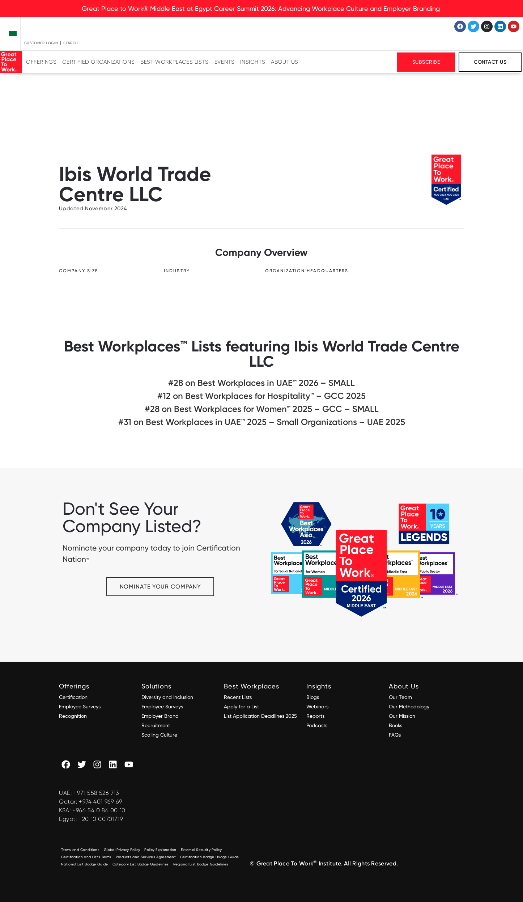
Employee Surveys (80, 706)
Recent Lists (238, 697)
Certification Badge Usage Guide (209, 857)
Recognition (73, 716)
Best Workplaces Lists (174, 62)
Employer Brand (160, 716)
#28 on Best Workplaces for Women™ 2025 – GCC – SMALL (262, 409)
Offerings (41, 62)
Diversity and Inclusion (167, 697)
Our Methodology (410, 706)
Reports (315, 716)
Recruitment (155, 725)
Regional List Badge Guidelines (201, 864)
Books (395, 725)
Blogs (312, 697)
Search (70, 43)
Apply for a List (241, 706)
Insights (252, 62)
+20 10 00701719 (100, 818)
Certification (73, 697)
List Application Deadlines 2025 (260, 716)
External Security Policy (201, 850)
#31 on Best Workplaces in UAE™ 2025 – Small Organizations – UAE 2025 (261, 422)
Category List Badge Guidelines (140, 864)
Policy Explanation (160, 850)
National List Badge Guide (84, 864)
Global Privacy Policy (122, 850)
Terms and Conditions (80, 850)
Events (224, 62)
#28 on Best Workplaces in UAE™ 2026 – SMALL (261, 383)
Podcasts (316, 725)
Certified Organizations (98, 62)
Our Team (400, 697)
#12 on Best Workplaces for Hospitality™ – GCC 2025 (261, 396)
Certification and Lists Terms (86, 857)
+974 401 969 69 (100, 801)
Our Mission (402, 716)
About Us (284, 62)
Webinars (317, 706)
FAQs (395, 735)
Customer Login (41, 43)
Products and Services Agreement (146, 857)
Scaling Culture (159, 735)
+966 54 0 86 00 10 (99, 810)
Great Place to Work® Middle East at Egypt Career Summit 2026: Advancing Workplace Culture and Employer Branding (262, 8)
